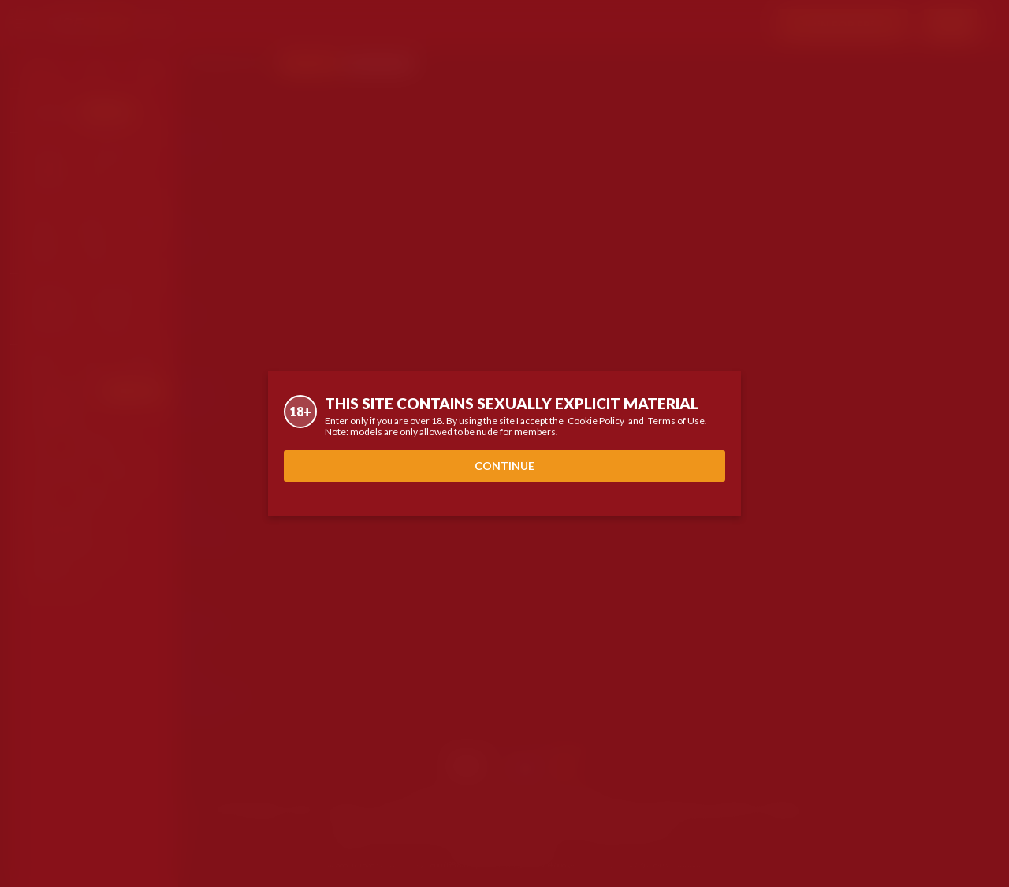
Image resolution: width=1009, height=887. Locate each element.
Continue (504, 465)
